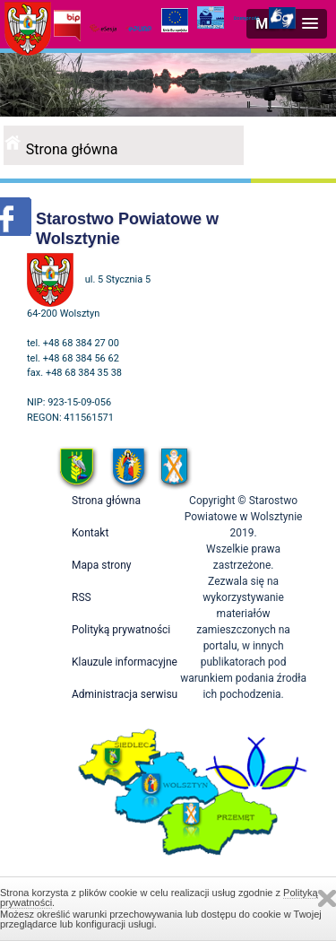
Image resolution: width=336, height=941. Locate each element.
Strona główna (72, 149)
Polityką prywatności (121, 629)
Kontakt (90, 533)
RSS (81, 597)
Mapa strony (101, 565)
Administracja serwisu (124, 694)
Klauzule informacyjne (124, 662)
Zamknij (327, 898)
